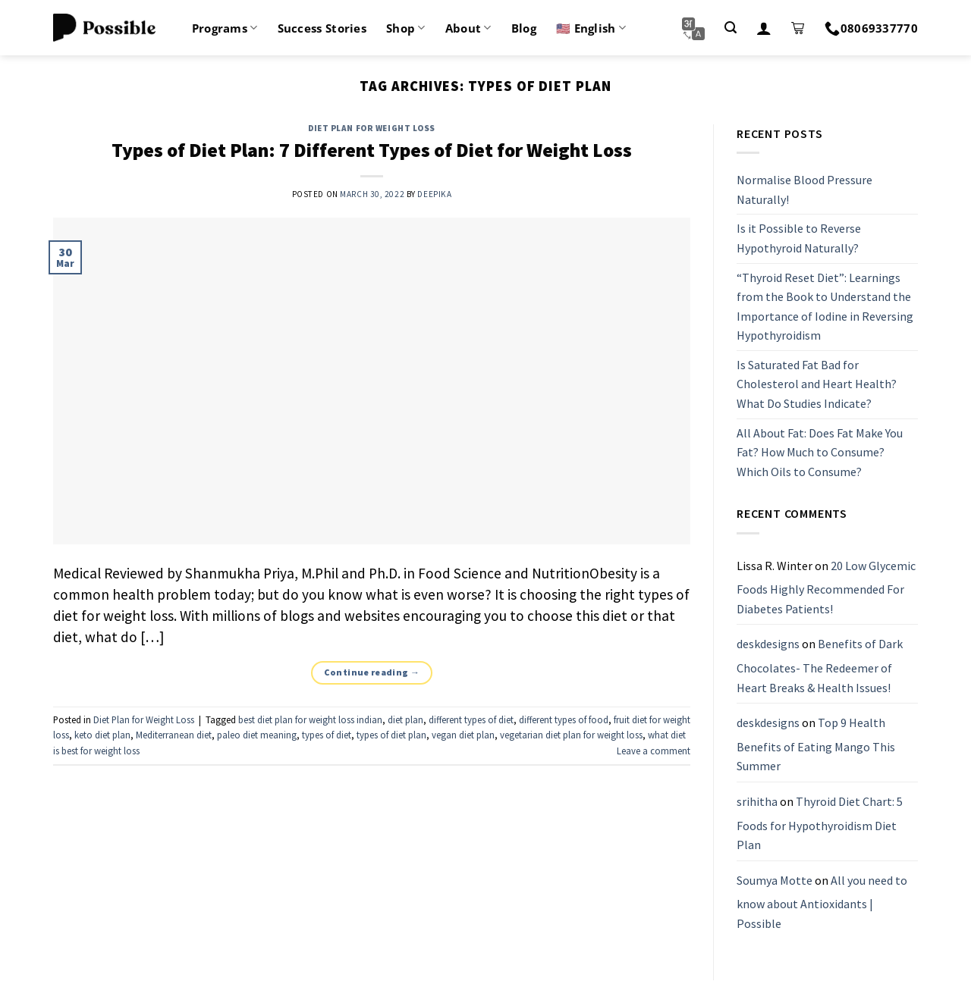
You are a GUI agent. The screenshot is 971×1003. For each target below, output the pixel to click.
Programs (225, 28)
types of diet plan (391, 735)
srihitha (757, 801)
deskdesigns (768, 644)
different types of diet (471, 719)
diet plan (405, 719)
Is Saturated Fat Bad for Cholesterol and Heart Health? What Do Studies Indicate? (817, 384)
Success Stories (322, 28)
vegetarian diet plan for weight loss (571, 735)
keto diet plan (102, 735)
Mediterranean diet (174, 735)
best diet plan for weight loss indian (310, 719)
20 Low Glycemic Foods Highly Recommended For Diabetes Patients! (826, 587)
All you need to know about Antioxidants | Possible (822, 902)
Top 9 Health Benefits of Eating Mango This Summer (816, 744)
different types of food (563, 719)
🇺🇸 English (591, 28)
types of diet (326, 735)
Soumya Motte (774, 880)
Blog (523, 28)
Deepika (434, 194)
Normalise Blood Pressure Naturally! (804, 189)
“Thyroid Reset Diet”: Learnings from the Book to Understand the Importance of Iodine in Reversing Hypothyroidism (825, 306)
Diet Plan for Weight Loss (371, 128)
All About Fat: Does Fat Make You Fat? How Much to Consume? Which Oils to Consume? (820, 452)
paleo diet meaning (257, 735)
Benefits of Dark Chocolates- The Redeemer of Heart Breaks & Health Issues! (820, 666)
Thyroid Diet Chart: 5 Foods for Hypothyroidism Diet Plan (820, 823)
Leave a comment (653, 750)
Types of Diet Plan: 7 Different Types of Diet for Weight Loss (372, 150)
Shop (406, 28)
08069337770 (871, 28)
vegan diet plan (463, 735)
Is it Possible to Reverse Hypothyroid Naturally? (799, 238)
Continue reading (372, 672)
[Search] (730, 27)
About (468, 28)
